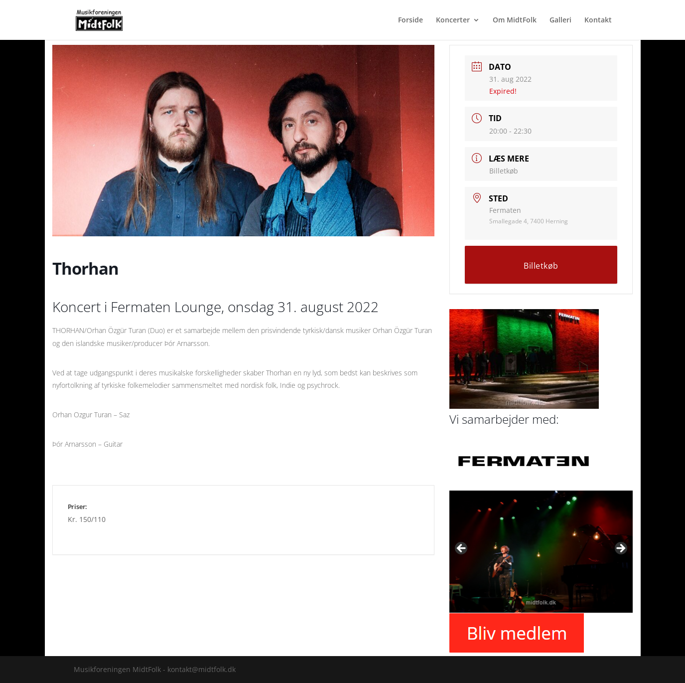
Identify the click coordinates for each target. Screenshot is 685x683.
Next (620, 548)
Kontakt (598, 20)
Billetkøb (503, 170)
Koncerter (453, 20)
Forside (410, 20)
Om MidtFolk (515, 20)
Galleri (560, 20)
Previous (461, 548)
